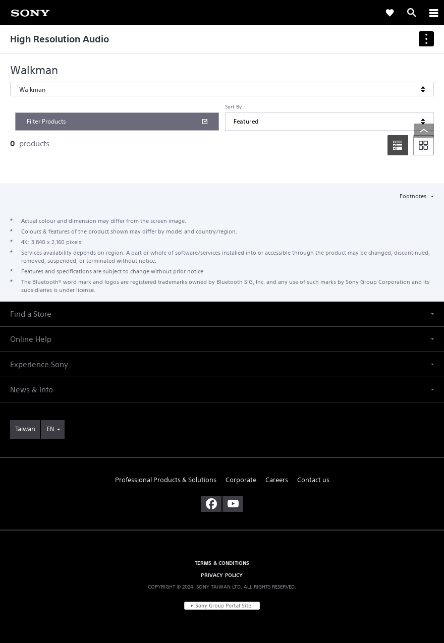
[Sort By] (329, 121)
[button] (222, 314)
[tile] (423, 145)
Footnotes (414, 196)
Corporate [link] (241, 480)
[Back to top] (424, 131)
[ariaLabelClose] (433, 12)
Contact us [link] (313, 480)
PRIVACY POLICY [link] (222, 574)
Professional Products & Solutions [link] (165, 480)
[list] (397, 145)
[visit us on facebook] (211, 504)
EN (50, 429)
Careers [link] (276, 480)
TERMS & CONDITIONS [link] (222, 562)
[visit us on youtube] (233, 504)
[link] (30, 12)
